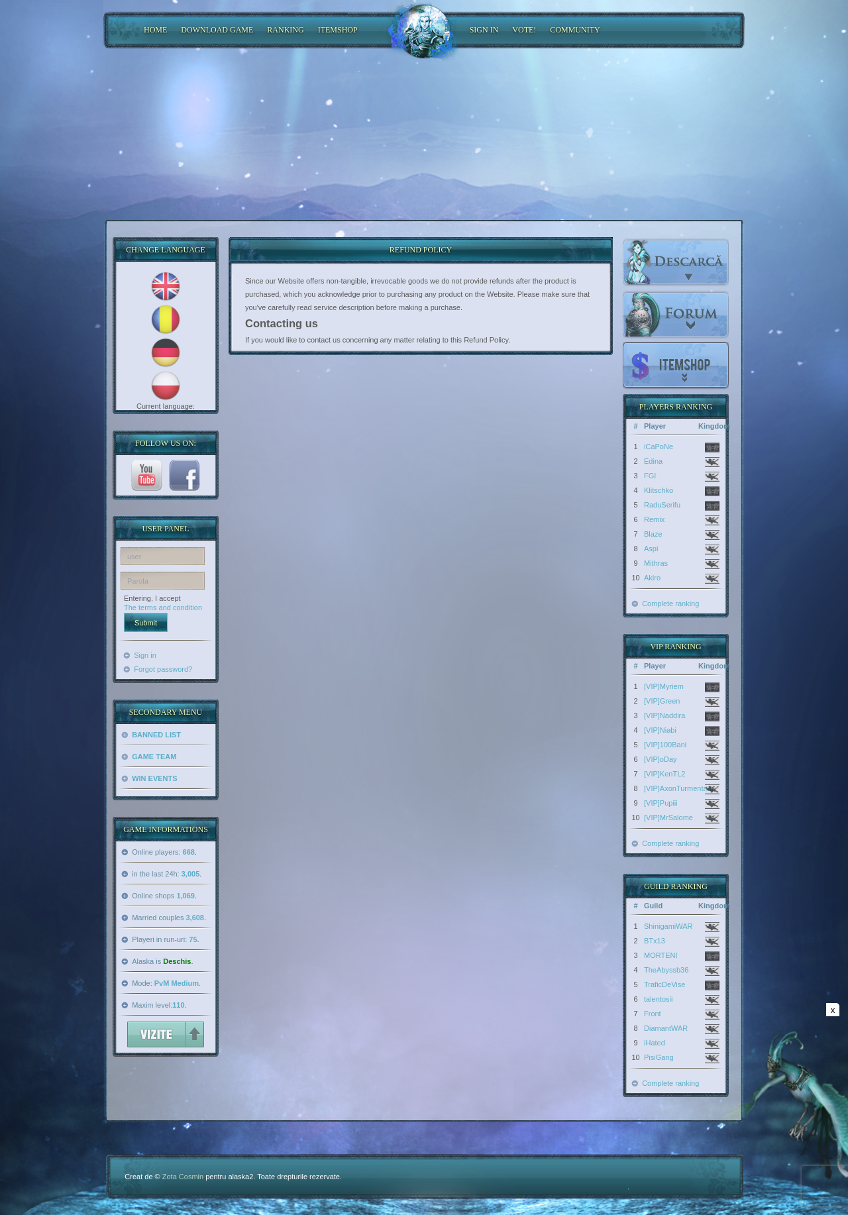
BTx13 (654, 941)
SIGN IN (484, 29)
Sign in (145, 655)
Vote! (524, 29)
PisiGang (659, 1057)
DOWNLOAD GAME (217, 29)
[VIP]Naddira (664, 715)
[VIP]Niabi (660, 730)
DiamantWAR (666, 1028)
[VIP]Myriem (664, 686)
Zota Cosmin (182, 1177)
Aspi (651, 549)
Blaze (653, 534)
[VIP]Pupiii (661, 803)
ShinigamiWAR (668, 926)
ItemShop (338, 29)
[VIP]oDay (660, 759)
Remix (654, 519)
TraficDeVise (664, 984)
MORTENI (661, 955)
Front (652, 1014)
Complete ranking (670, 604)
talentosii (658, 999)
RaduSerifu (662, 505)
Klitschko (658, 490)
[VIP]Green (662, 701)
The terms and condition (163, 607)
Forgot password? (163, 669)
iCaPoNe (658, 446)
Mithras (656, 563)
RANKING (285, 29)
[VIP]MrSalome (668, 817)
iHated (654, 1043)
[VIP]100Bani (665, 745)
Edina (653, 461)
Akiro (652, 578)
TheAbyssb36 (666, 970)
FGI (650, 476)
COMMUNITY (575, 29)
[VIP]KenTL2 (664, 774)
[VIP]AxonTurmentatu (679, 788)
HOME (155, 29)
